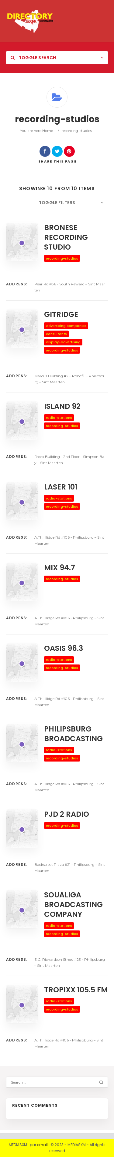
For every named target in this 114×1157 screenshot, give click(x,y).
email (42, 1144)
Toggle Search (33, 58)
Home (47, 130)
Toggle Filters (57, 203)
